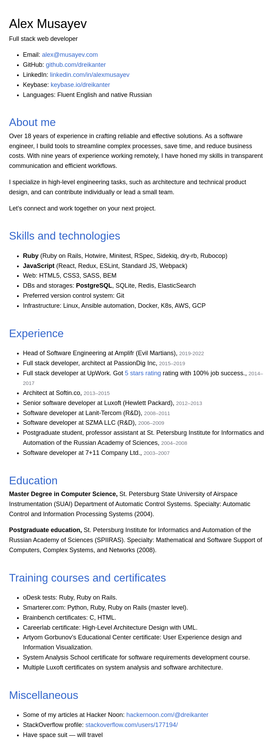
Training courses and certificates (87, 578)
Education (33, 480)
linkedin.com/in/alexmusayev (89, 74)
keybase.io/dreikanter (80, 84)
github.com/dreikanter (76, 64)
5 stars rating (143, 373)
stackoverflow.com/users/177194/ (131, 724)
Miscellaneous (43, 695)
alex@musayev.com (70, 54)
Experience (36, 333)
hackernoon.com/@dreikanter (167, 714)
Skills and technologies (64, 236)
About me (32, 122)
